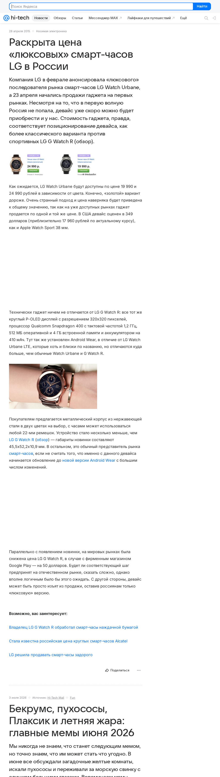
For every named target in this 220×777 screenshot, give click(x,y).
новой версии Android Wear (88, 460)
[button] (53, 164)
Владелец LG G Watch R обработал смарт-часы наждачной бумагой (73, 627)
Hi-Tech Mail (55, 697)
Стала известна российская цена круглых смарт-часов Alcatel (68, 641)
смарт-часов (21, 453)
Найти (201, 7)
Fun (72, 697)
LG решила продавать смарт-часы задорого (51, 655)
